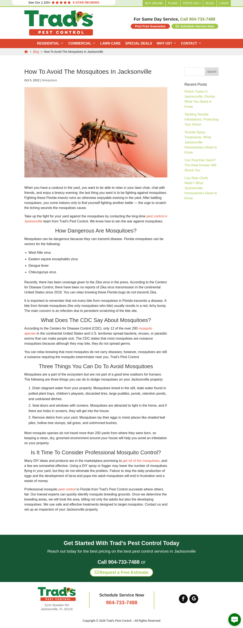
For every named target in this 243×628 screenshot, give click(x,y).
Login (223, 3)
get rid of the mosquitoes (141, 460)
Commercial (79, 43)
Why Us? (164, 43)
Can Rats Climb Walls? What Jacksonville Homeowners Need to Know (200, 188)
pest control (67, 489)
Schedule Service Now (195, 26)
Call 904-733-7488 (197, 19)
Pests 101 (190, 3)
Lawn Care (110, 43)
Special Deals (138, 43)
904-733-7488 (121, 602)
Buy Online (154, 3)
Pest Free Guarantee (150, 26)
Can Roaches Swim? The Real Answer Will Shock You (200, 165)
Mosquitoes (49, 80)
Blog (210, 3)
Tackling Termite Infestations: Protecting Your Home (201, 119)
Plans (173, 3)
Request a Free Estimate (121, 572)
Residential (48, 43)
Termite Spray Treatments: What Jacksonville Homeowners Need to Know (200, 142)
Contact (189, 43)
